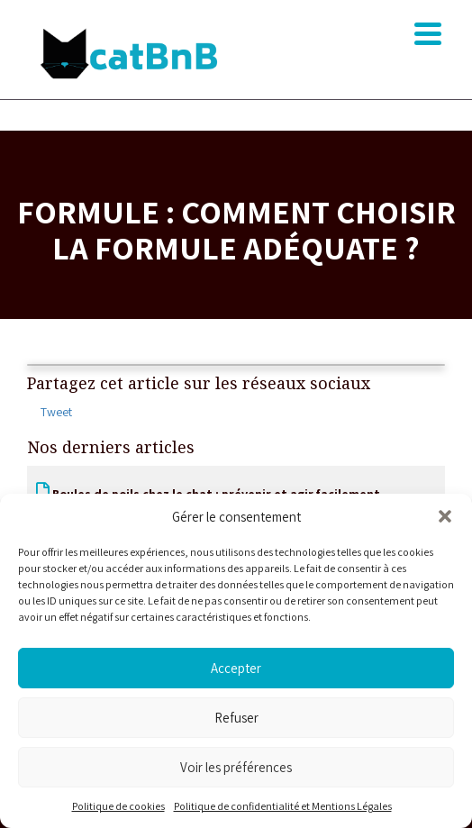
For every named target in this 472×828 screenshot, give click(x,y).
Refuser (236, 717)
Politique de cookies (118, 806)
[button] (445, 516)
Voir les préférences (236, 767)
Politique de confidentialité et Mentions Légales (283, 806)
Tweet (56, 412)
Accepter (236, 668)
